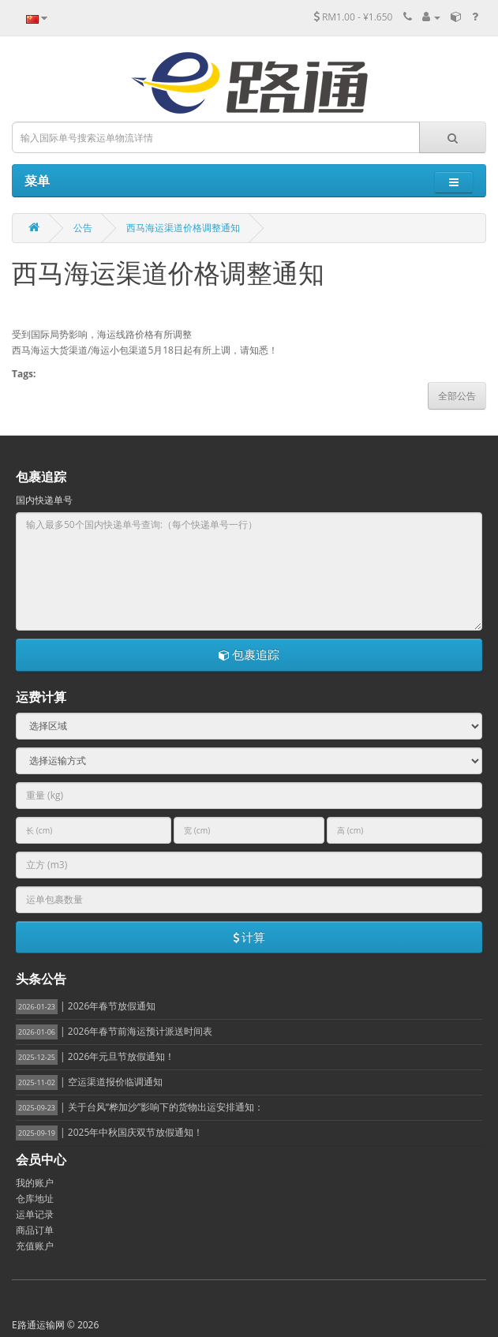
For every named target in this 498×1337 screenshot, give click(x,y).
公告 (82, 227)
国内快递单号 (44, 500)
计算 (249, 937)
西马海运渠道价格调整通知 (183, 227)
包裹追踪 (249, 654)
